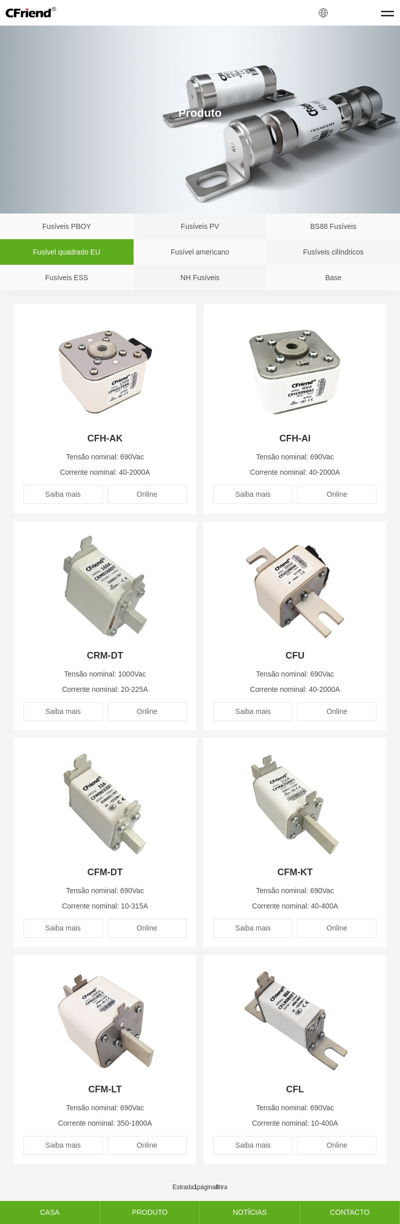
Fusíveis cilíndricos (333, 252)
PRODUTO (150, 1212)
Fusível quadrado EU (67, 252)
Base (333, 277)
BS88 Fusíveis (333, 226)
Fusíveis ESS (66, 277)
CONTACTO (349, 1212)
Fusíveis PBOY (66, 226)
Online (147, 494)
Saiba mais (63, 494)
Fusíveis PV (200, 226)
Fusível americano (200, 252)
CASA (49, 1212)
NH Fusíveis (200, 277)
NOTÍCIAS (249, 1212)
